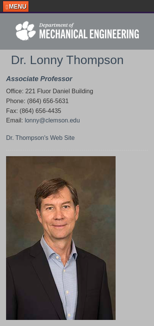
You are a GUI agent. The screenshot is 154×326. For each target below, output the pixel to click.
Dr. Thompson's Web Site (40, 138)
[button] (16, 7)
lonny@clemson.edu (52, 120)
